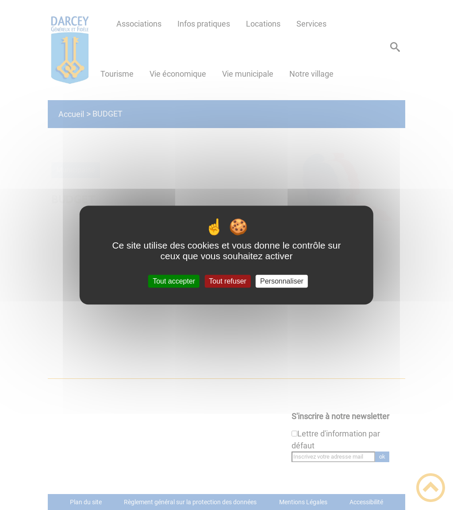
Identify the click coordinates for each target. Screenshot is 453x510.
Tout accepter (174, 281)
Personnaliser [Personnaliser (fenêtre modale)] (281, 281)
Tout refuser (227, 281)
